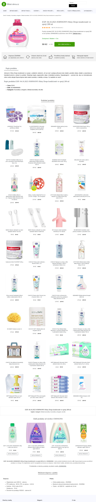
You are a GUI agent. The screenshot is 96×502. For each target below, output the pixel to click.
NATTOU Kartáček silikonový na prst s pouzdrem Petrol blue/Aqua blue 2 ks (14, 161)
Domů (5, 10)
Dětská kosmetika (25, 15)
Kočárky (36, 10)
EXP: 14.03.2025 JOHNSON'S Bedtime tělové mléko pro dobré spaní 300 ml (36, 447)
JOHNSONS (54, 33)
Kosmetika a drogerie (16, 15)
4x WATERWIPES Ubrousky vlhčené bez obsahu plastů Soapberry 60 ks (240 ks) (36, 128)
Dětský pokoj (25, 10)
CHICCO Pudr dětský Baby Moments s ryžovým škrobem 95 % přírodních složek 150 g (59, 330)
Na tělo (63, 412)
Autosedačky (88, 10)
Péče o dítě (60, 10)
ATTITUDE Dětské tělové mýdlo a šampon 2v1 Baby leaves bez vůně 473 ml (59, 196)
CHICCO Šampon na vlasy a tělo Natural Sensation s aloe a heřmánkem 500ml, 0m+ (59, 263)
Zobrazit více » (77, 33)
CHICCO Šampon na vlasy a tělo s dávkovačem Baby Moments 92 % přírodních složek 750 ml (81, 330)
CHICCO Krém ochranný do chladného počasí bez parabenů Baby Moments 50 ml (59, 297)
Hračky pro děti (48, 10)
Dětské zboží (13, 10)
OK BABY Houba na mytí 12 (14, 329)
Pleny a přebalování (74, 10)
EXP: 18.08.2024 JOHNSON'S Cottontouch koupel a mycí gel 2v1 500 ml (60, 447)
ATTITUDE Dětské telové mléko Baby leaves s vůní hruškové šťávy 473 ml (81, 263)
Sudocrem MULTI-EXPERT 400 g (14, 262)
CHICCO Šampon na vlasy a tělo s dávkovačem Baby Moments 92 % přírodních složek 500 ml (36, 364)
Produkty (8, 15)
